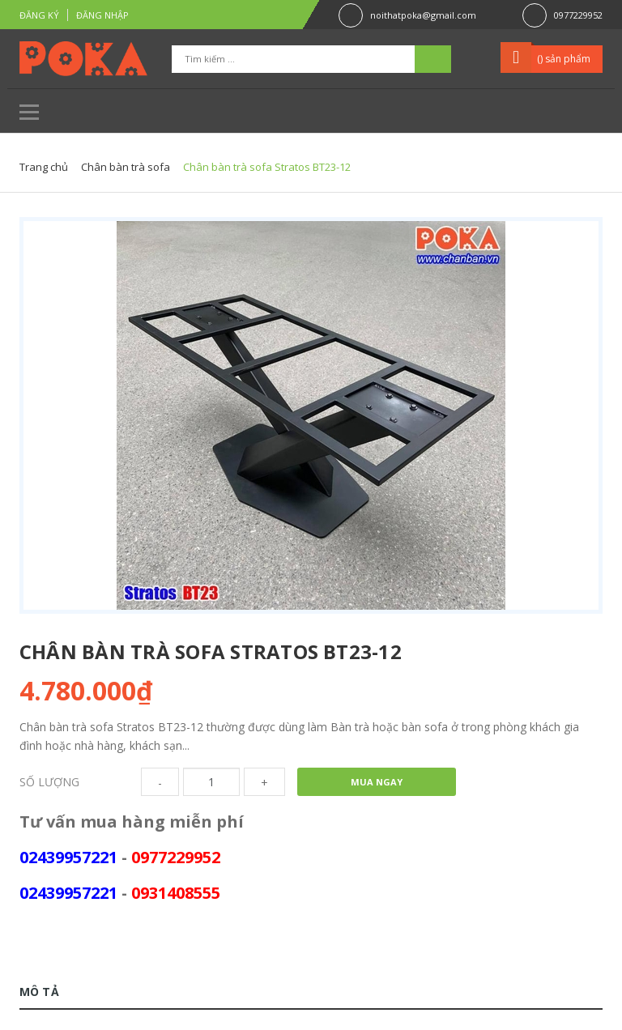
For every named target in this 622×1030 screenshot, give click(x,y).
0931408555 (175, 893)
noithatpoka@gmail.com (423, 15)
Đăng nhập (102, 15)
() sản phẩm (563, 59)
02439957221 (68, 857)
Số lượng (49, 782)
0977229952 (578, 15)
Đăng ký (39, 15)
